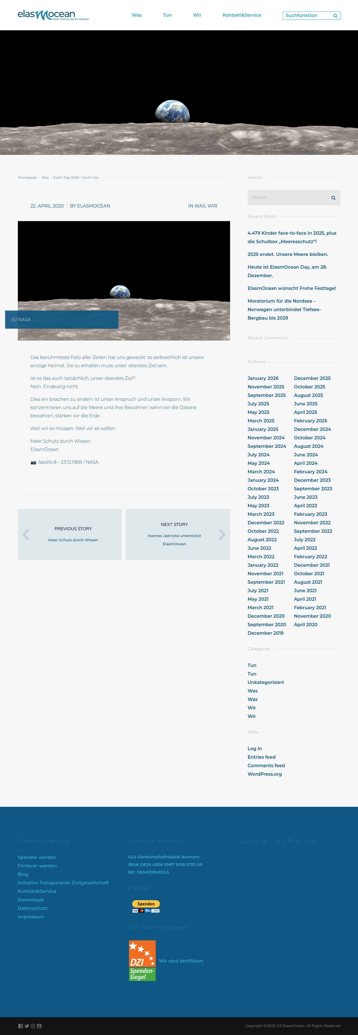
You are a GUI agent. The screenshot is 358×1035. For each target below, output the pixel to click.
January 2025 (263, 429)
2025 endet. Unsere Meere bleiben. (288, 254)
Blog (23, 874)
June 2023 (306, 497)
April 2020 (306, 624)
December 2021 (312, 565)
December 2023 (312, 480)
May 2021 (258, 599)
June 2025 (306, 404)
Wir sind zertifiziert (165, 961)
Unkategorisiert (266, 682)
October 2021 (309, 573)
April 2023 (305, 505)
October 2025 (309, 387)
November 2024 (266, 437)
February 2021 (310, 607)
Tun (252, 665)
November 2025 (266, 387)
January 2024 (263, 480)
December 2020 (266, 616)
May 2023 (258, 505)
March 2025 (261, 421)
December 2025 (312, 378)
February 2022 (310, 556)
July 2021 (258, 590)
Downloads (31, 900)
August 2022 (262, 539)
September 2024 (267, 446)
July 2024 (259, 454)
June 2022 (259, 548)
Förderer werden (37, 866)
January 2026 (263, 378)
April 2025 (305, 412)
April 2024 (306, 463)
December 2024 (312, 429)
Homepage (27, 177)
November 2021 (265, 573)
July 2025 (258, 404)
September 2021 (266, 582)
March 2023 (261, 514)
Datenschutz (33, 908)
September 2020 (267, 624)
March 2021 (261, 607)
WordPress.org (265, 774)
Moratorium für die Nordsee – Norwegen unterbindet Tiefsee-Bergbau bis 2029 (284, 309)
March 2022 (261, 556)
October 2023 (263, 488)
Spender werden (37, 857)
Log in (255, 748)
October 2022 (263, 531)
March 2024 (261, 471)
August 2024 (308, 446)
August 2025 (308, 395)
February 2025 (310, 421)
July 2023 (258, 497)
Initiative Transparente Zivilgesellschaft (63, 883)
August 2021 (308, 582)
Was (45, 177)
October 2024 (310, 437)
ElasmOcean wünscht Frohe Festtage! (292, 288)
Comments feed (266, 765)
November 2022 (312, 522)
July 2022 (305, 539)
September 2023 (313, 488)
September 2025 (267, 395)
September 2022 (313, 531)
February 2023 (310, 514)
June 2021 (305, 590)
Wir (212, 206)
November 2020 (312, 616)
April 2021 (305, 599)
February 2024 (311, 471)
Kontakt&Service (37, 891)
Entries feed (262, 757)
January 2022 (263, 565)
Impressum (31, 916)
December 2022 (266, 522)
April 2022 (305, 548)
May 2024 (259, 463)
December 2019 (266, 633)
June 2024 (306, 454)
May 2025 (258, 412)
